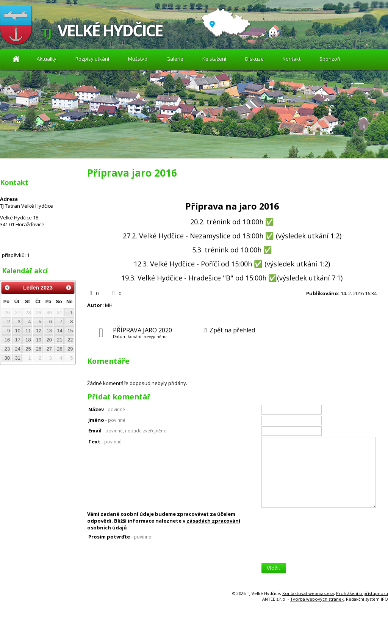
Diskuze (254, 58)
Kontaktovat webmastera (308, 593)
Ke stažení (214, 58)
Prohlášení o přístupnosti (362, 593)
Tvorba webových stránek (317, 599)
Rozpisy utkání (92, 58)
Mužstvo (137, 58)
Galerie (174, 58)
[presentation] (319, 548)
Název (106, 409)
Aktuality (16, 59)
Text (105, 441)
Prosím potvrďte (119, 536)
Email (127, 430)
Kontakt (291, 58)
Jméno (106, 419)
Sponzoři (329, 58)
